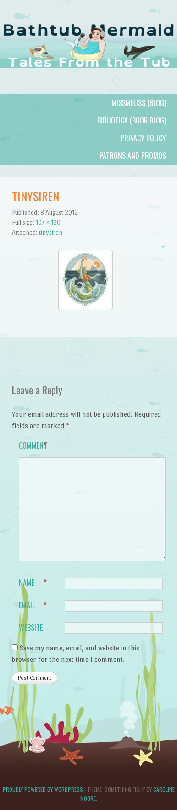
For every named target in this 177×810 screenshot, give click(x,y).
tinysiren (50, 232)
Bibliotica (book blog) (131, 120)
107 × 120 (48, 222)
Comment (33, 446)
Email (33, 606)
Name (33, 583)
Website (31, 627)
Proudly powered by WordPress (43, 789)
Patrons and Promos (133, 155)
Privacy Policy (143, 138)
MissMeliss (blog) (138, 102)
